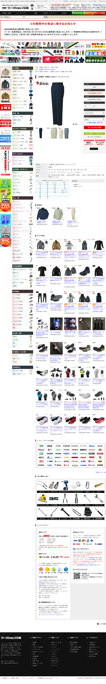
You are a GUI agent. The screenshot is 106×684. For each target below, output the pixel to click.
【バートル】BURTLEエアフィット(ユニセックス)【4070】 (98, 254)
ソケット (15, 217)
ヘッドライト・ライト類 (19, 279)
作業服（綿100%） (18, 84)
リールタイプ (16, 179)
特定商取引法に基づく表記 (85, 565)
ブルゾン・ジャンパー (19, 157)
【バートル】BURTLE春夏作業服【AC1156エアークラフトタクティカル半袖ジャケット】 (70, 256)
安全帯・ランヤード (49, 13)
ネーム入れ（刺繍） (18, 370)
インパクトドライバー (19, 207)
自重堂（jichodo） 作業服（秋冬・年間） (61, 71)
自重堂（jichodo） (44, 71)
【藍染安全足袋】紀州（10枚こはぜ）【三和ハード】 (70, 333)
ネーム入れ (88, 559)
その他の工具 (16, 260)
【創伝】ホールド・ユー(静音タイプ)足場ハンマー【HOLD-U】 (84, 333)
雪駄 (14, 327)
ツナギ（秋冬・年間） (19, 135)
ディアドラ (54, 665)
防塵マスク (16, 272)
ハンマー (15, 247)
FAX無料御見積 (74, 649)
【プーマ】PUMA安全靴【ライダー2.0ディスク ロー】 (84, 429)
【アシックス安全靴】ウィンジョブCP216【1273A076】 (98, 357)
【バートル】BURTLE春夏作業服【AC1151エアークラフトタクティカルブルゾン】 (70, 282)
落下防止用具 (16, 250)
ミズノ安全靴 (16, 294)
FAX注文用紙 (73, 651)
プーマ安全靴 (16, 298)
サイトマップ (82, 1)
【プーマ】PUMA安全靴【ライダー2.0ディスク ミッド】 (70, 429)
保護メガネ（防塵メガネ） (20, 269)
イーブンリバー (55, 649)
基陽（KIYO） (55, 661)
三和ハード (54, 644)
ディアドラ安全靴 (18, 304)
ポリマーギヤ (55, 658)
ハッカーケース (17, 204)
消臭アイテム (16, 358)
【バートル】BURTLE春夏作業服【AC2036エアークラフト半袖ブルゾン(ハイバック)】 (70, 308)
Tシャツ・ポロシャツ (19, 160)
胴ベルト (15, 186)
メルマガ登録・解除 (75, 647)
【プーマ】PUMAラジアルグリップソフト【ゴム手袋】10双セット (70, 382)
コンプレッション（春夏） (20, 101)
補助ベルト (16, 189)
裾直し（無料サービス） (19, 374)
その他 (15, 361)
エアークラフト (21, 13)
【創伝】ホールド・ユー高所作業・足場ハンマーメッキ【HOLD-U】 (98, 333)
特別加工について (94, 651)
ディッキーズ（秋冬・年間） (21, 142)
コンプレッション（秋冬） (20, 104)
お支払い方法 (87, 537)
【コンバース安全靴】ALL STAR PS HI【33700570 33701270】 (56, 382)
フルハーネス (16, 182)
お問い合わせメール (56, 583)
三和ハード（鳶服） (18, 116)
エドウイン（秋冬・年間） (20, 148)
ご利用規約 (92, 644)
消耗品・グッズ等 (37, 663)
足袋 (14, 123)
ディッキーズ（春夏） (19, 138)
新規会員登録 (73, 642)
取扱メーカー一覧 (101, 472)
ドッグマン (54, 651)
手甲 (14, 346)
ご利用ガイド (92, 642)
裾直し (94, 559)
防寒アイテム (16, 98)
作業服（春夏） (7, 13)
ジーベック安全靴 (18, 308)
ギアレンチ (16, 240)
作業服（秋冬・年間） (19, 78)
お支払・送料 (73, 1)
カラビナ (15, 214)
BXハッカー (16, 201)
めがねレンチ (16, 244)
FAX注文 (41, 582)
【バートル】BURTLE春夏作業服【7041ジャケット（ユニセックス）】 (42, 254)
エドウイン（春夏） (18, 145)
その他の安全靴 (17, 321)
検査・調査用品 (17, 257)
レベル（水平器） (18, 224)
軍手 (14, 343)
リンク (57, 678)
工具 (34, 654)
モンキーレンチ (17, 237)
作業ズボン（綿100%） (19, 88)
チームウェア (36, 649)
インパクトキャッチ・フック (21, 211)
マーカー (15, 355)
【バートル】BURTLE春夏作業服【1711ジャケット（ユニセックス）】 (56, 254)
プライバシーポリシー (50, 614)
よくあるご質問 (92, 1)
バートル (53, 647)
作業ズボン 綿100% (49, 69)
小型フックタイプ (18, 176)
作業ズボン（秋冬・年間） (51, 67)
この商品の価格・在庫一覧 (94, 122)
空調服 (15, 91)
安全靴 (64, 13)
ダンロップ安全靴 (18, 317)
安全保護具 (36, 656)
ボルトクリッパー (18, 227)
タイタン (53, 656)
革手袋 (15, 336)
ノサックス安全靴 (18, 311)
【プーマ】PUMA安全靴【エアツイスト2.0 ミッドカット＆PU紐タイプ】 (42, 429)
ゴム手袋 (15, 339)
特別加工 (35, 665)
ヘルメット (16, 276)
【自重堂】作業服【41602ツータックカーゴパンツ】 (73, 223)
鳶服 (35, 13)
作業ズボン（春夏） (18, 74)
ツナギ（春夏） (17, 132)
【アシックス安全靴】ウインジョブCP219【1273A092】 (98, 429)
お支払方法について (94, 647)
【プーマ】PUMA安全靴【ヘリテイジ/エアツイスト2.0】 (70, 357)
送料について (92, 649)
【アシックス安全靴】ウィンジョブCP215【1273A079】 (42, 382)
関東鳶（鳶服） (17, 120)
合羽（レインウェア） (19, 107)
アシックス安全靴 (18, 301)
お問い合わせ (102, 1)
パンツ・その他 (17, 164)
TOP (36, 67)
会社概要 (65, 1)
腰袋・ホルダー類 (18, 254)
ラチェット (16, 234)
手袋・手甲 (36, 661)
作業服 (41, 67)
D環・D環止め (17, 192)
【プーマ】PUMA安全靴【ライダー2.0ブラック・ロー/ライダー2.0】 (42, 357)
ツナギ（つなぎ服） (38, 647)
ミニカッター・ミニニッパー (21, 231)
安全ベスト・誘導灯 (18, 282)
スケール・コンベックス (19, 221)
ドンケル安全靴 (17, 314)
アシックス (54, 663)
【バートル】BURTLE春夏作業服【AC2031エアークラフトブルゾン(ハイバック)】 (84, 308)
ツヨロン (53, 654)
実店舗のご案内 (14, 678)
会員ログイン (73, 644)
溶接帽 (15, 286)
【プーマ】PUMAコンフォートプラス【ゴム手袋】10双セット (84, 382)
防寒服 (15, 94)
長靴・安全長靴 (17, 324)
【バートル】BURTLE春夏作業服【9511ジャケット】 (56, 280)
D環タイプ (16, 172)
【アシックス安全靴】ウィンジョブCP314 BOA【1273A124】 (56, 306)
